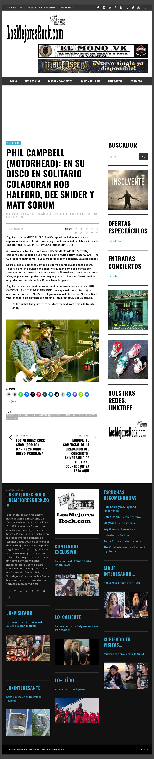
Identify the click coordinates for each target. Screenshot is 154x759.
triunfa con (122, 583)
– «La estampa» (120, 523)
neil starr (66, 415)
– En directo (118, 535)
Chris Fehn (22, 415)
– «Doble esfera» (122, 517)
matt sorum (44, 415)
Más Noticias (13, 143)
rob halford (12, 418)
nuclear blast (77, 415)
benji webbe (11, 415)
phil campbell (91, 415)
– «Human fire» (119, 529)
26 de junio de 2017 (16, 228)
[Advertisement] (77, 113)
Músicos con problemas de (124, 654)
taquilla (112, 276)
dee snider (32, 415)
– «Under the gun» (122, 541)
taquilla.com (115, 241)
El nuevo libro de (70, 689)
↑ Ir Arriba (142, 749)
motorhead (55, 415)
